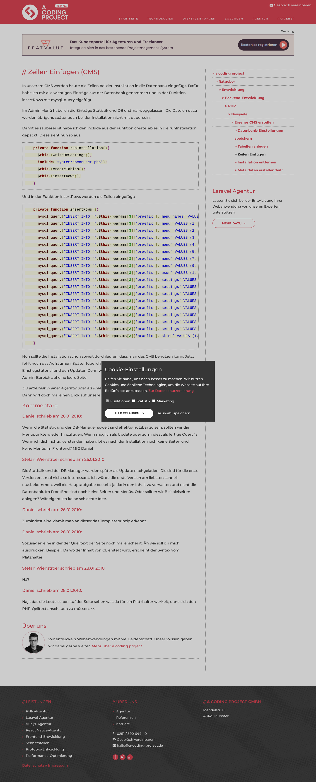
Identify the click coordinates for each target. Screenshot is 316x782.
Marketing (163, 401)
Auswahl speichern (174, 413)
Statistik (141, 401)
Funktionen (118, 401)
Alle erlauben (127, 413)
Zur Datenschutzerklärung (171, 391)
